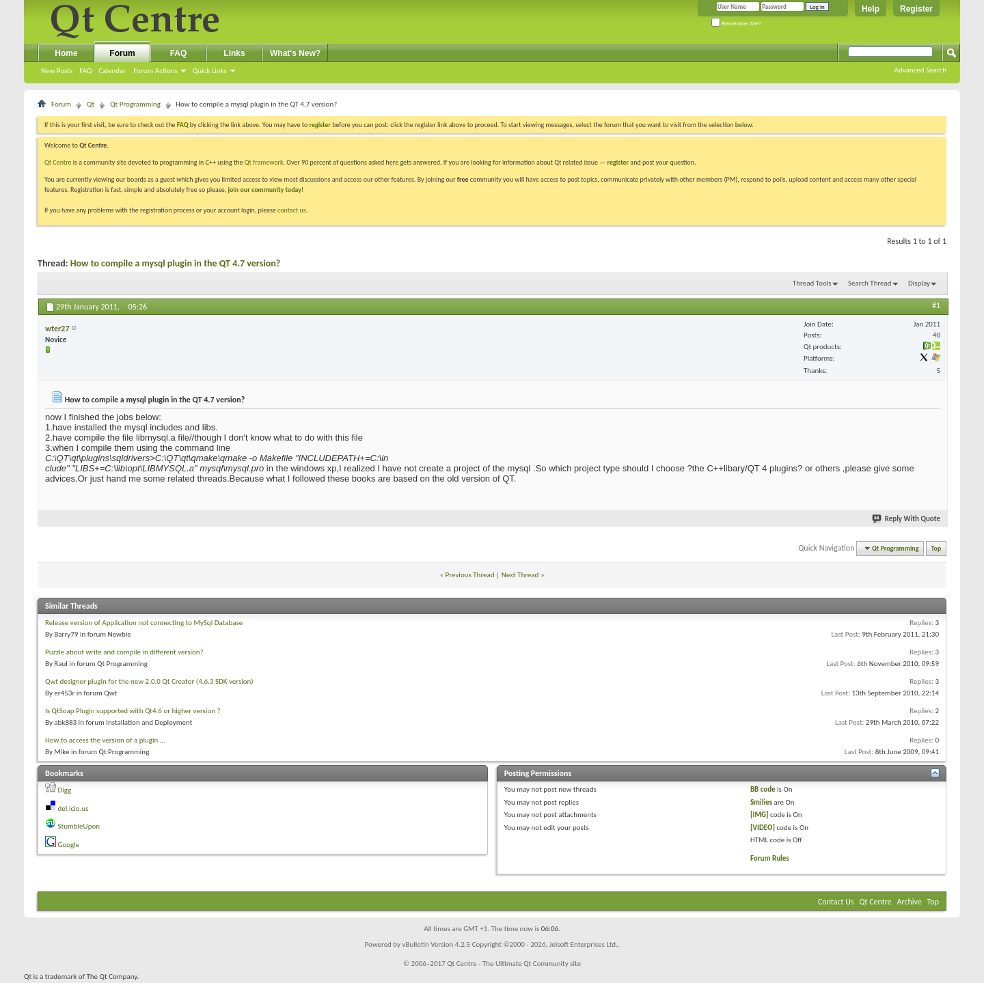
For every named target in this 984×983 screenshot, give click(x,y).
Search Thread (870, 283)
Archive (909, 901)
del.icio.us (73, 808)
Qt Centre (58, 162)
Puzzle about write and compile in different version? (124, 652)
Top (936, 548)
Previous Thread (470, 574)
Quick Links (210, 70)
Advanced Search (920, 70)
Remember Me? (736, 23)
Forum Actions (155, 70)
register (618, 162)
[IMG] (759, 814)
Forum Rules (769, 858)
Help (870, 9)
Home (66, 53)
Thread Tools (812, 283)
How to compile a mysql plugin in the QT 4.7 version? (175, 263)
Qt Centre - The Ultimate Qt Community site (514, 963)
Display (919, 283)
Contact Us (836, 901)
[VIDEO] (762, 827)
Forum (122, 53)
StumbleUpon (79, 826)
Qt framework (264, 162)
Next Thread (520, 574)
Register (916, 9)
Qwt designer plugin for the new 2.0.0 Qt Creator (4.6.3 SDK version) (149, 681)
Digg (65, 790)
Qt (90, 104)
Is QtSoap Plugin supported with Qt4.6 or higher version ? (133, 710)
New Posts (56, 70)
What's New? (295, 53)
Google (69, 844)
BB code (763, 789)
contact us (291, 210)
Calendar (112, 70)
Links (234, 53)
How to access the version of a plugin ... (105, 740)
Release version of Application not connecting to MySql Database (144, 622)
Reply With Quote (906, 518)
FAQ (85, 70)
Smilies (761, 802)
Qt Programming (135, 104)
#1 (936, 305)
